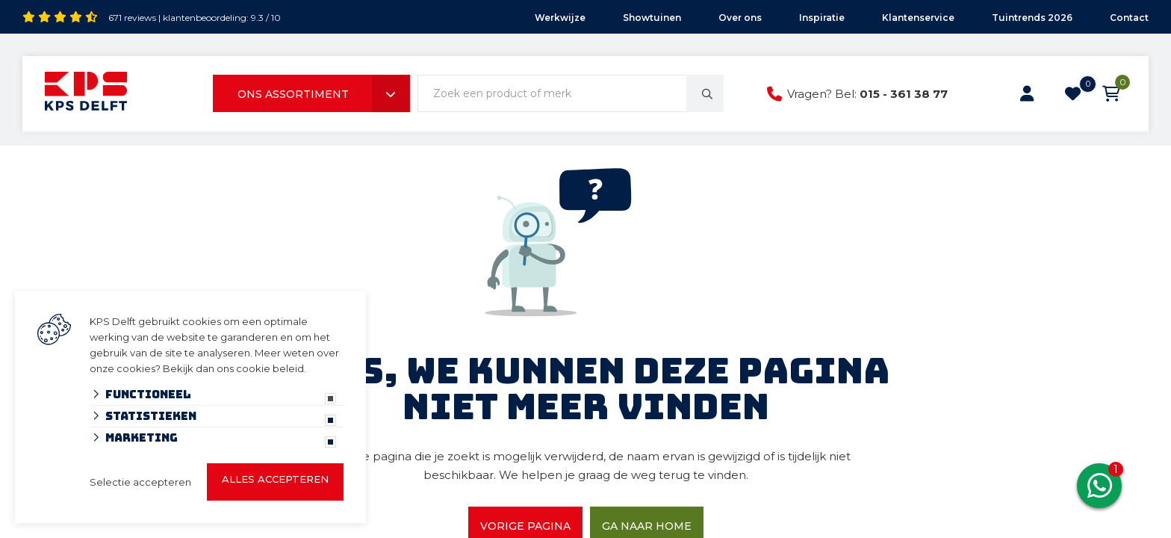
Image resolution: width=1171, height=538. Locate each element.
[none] (705, 93)
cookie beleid (270, 368)
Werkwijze (560, 17)
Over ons (740, 17)
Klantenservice (918, 17)
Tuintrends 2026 (1032, 17)
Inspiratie (822, 17)
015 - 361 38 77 (904, 94)
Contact (1129, 17)
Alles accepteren (275, 479)
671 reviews (132, 17)
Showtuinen (652, 17)
